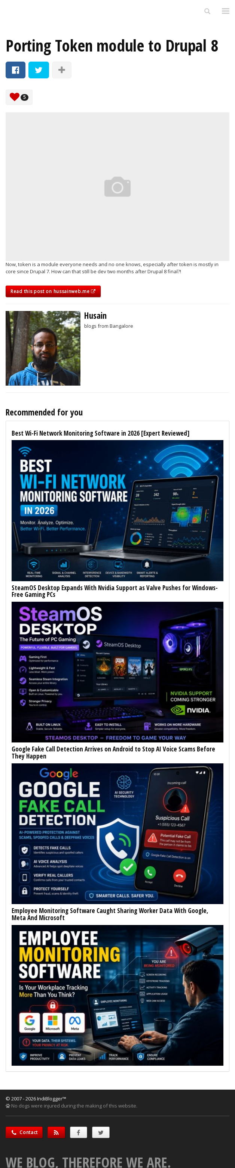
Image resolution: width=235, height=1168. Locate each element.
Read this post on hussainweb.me (53, 291)
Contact (24, 1132)
